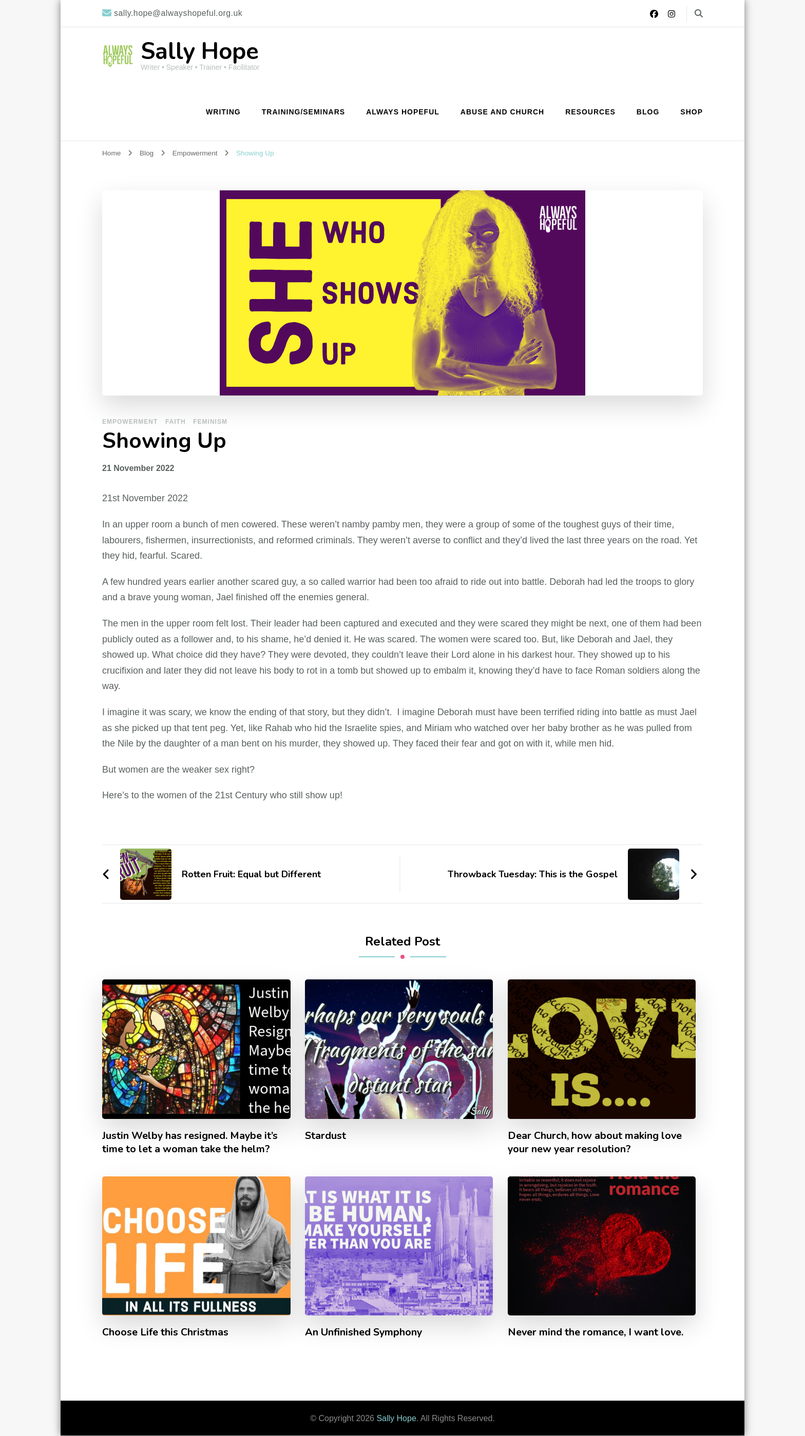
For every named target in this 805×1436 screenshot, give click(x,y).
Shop (691, 112)
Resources (590, 112)
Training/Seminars (303, 112)
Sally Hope (200, 51)
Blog (648, 112)
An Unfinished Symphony (364, 1332)
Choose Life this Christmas (165, 1332)
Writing (223, 112)
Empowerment (130, 421)
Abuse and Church (502, 112)
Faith (175, 421)
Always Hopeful (402, 112)
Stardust (325, 1136)
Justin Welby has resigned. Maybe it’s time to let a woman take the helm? (190, 1142)
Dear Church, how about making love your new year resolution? (595, 1142)
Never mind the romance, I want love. (596, 1332)
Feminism (210, 421)
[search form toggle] (699, 13)
